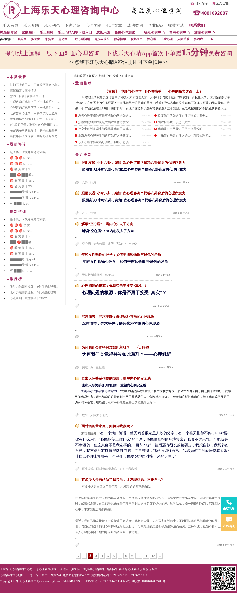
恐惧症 (49, 39)
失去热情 (99, 243)
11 (145, 556)
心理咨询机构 (47, 569)
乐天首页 (10, 25)
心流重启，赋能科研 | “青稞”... (29, 298)
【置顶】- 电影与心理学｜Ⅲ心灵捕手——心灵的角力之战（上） (154, 91)
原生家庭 (88, 469)
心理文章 (114, 25)
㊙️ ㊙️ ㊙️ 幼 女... (21, 158)
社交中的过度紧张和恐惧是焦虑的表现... (104, 129)
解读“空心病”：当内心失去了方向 (107, 224)
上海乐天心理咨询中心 (15, 569)
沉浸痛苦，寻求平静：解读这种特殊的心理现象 (117, 317)
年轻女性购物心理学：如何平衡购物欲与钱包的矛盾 (121, 255)
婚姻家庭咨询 (116, 569)
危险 (85, 415)
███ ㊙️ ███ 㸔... (22, 175)
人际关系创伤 (99, 415)
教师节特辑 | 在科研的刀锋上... (30, 96)
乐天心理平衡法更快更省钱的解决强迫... (104, 115)
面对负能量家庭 (106, 469)
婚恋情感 (120, 39)
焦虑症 (62, 39)
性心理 (151, 39)
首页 (92, 76)
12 (153, 556)
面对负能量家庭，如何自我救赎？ (107, 426)
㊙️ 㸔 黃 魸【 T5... (22, 180)
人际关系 (183, 39)
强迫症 (22, 39)
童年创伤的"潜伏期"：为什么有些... (33, 119)
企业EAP (155, 25)
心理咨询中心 (9, 575)
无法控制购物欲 (92, 275)
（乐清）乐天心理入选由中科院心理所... (184, 135)
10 (138, 556)
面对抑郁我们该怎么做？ (174, 122)
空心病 (86, 243)
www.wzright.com (51, 581)
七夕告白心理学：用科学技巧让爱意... (35, 113)
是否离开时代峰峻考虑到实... (29, 152)
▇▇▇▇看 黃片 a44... (24, 192)
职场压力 (136, 39)
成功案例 (135, 25)
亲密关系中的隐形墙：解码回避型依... (35, 130)
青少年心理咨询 (93, 569)
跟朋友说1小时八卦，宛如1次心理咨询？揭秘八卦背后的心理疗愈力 (133, 163)
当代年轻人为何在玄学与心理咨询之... (35, 136)
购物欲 (109, 275)
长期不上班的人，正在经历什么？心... (35, 85)
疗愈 (93, 182)
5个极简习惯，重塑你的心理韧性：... (34, 124)
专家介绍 (73, 25)
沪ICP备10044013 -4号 (110, 581)
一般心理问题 (81, 39)
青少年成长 (102, 39)
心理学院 (93, 25)
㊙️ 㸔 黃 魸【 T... (21, 169)
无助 (119, 243)
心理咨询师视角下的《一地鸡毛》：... (35, 102)
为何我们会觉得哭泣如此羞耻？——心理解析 (116, 347)
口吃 (210, 39)
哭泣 (85, 367)
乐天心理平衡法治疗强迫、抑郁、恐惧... (104, 142)
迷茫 (111, 243)
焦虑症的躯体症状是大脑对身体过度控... (104, 122)
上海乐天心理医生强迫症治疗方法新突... (104, 135)
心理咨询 (134, 569)
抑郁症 (35, 39)
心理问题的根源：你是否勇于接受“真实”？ (114, 286)
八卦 (85, 182)
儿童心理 (167, 39)
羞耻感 (100, 367)
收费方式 (176, 25)
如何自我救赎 (128, 469)
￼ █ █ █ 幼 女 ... (21, 203)
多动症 (198, 39)
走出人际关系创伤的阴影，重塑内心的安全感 (116, 378)
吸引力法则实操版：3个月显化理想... (34, 286)
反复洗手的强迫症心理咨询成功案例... (183, 115)
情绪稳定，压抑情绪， (25, 90)
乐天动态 (52, 25)
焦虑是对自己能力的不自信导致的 (180, 129)
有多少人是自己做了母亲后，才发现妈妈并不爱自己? (122, 480)
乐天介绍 (31, 25)
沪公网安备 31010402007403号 (145, 581)
